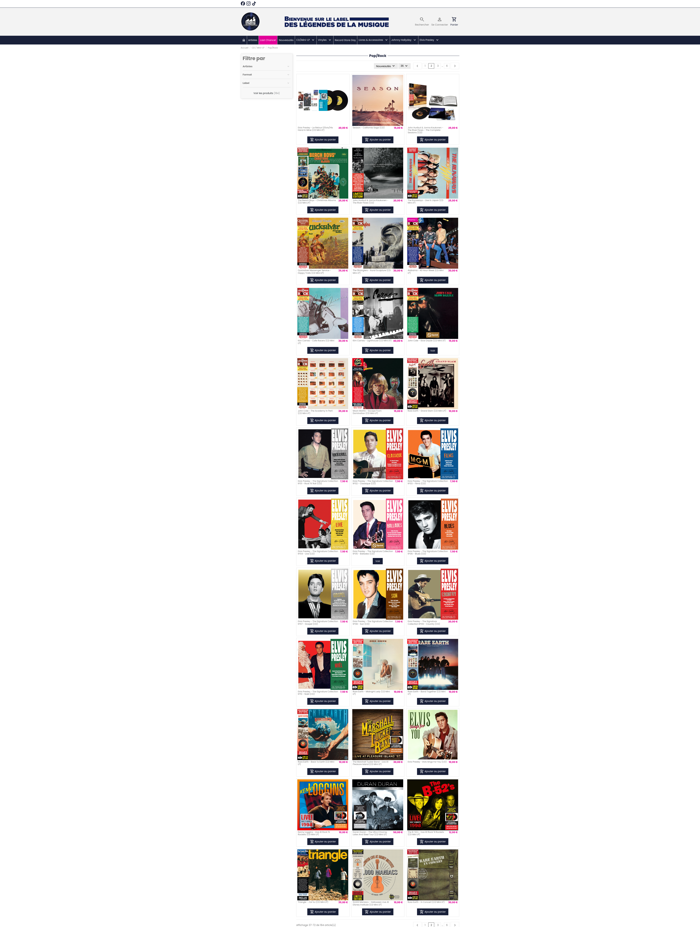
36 (404, 66)
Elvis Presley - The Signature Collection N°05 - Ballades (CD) (373, 552)
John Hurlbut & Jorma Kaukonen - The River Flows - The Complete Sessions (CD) (425, 130)
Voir (432, 350)
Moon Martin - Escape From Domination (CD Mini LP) (367, 412)
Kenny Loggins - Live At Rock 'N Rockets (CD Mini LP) (314, 833)
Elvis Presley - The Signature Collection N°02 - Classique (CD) (373, 482)
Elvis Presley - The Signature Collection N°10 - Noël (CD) (318, 692)
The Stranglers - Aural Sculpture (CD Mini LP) (372, 271)
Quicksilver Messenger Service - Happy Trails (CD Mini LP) (314, 271)
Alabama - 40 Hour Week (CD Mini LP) (426, 271)
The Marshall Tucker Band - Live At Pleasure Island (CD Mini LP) (370, 763)
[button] (305, 40)
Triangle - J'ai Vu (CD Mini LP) (313, 902)
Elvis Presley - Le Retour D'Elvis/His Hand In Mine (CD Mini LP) (315, 129)
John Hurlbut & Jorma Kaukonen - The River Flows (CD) (370, 201)
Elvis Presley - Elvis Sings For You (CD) (427, 761)
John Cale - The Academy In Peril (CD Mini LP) (315, 412)
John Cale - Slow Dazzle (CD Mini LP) (427, 340)
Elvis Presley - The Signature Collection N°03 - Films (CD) (428, 482)
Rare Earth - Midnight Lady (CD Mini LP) (371, 692)
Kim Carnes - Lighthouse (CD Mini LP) (372, 340)
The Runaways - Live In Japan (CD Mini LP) (425, 201)
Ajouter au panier (323, 139)
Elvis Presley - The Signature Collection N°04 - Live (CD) (318, 552)
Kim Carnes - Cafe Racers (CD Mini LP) (316, 341)
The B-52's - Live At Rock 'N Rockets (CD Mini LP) (426, 833)
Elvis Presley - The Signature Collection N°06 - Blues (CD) (428, 552)
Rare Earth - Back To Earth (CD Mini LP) (316, 763)
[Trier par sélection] (386, 66)
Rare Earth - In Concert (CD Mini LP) (426, 902)
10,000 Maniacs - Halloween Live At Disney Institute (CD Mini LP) (371, 903)
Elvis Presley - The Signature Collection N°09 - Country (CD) (424, 622)
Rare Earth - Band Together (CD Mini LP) (427, 692)
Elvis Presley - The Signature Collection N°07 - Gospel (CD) (318, 622)
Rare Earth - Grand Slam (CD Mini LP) (427, 410)
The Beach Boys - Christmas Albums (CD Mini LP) (317, 201)
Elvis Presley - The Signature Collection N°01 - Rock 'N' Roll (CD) (318, 482)
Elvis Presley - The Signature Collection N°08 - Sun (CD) (373, 622)
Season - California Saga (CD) (369, 127)
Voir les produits (267, 93)
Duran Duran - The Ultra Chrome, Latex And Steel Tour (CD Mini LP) (370, 833)
